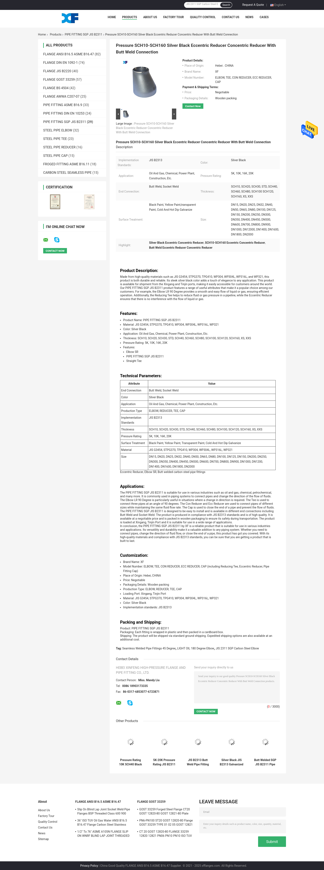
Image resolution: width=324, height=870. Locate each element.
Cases (264, 17)
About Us (150, 17)
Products (129, 17)
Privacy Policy (89, 865)
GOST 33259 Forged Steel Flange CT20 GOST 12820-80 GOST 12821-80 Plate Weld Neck (164, 812)
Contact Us (230, 17)
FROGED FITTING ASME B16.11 (66, 164)
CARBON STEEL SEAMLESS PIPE (67, 173)
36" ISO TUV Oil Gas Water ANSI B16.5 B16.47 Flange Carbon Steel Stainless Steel (102, 823)
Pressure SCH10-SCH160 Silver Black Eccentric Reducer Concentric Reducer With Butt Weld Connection (145, 128)
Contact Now (193, 106)
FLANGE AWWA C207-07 (61, 96)
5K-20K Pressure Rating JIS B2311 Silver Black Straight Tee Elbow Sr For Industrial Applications (164, 762)
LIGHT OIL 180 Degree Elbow (195, 648)
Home (112, 17)
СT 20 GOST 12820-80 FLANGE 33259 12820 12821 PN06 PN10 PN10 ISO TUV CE (165, 834)
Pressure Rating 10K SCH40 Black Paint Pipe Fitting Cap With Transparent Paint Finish (130, 762)
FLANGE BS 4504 (56, 88)
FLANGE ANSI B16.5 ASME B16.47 (68, 54)
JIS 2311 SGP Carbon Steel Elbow (237, 648)
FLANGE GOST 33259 (59, 80)
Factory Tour (173, 17)
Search (226, 5)
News (249, 17)
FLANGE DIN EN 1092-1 (60, 63)
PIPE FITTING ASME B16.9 (62, 105)
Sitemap (43, 839)
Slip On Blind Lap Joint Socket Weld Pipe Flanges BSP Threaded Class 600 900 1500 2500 (103, 812)
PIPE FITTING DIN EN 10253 (64, 113)
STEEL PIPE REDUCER (59, 147)
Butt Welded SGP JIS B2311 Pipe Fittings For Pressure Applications (265, 762)
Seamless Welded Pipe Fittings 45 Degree (149, 648)
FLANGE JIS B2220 (57, 71)
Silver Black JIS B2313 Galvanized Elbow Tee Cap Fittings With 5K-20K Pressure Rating (231, 762)
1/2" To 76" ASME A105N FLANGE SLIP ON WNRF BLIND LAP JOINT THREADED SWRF (103, 834)
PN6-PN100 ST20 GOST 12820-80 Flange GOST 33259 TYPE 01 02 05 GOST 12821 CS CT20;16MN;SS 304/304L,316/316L (166, 823)
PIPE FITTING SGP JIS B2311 (83, 34)
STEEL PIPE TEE (55, 139)
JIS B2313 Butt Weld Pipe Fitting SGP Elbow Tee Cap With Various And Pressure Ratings (198, 762)
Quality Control (203, 17)
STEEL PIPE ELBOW (57, 130)
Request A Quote (253, 4)
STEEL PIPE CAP (55, 156)
